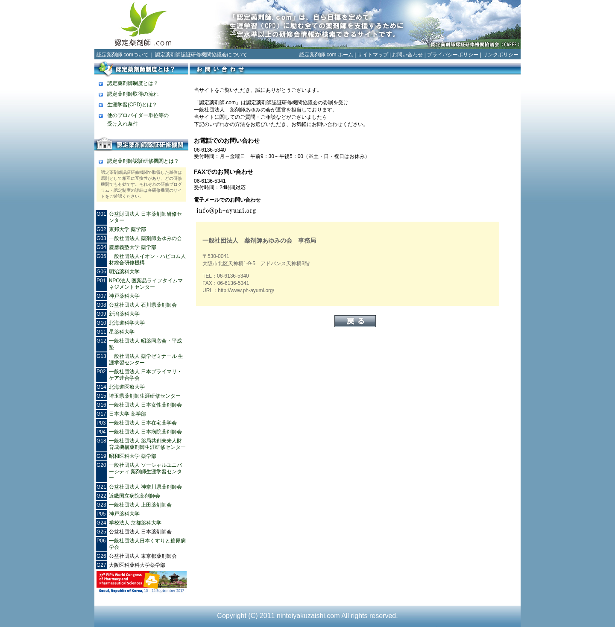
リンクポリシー (500, 55)
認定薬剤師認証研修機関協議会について (201, 55)
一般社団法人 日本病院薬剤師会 (145, 432)
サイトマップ (372, 55)
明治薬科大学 (124, 272)
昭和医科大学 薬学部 (132, 456)
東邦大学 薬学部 (127, 229)
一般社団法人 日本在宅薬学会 (143, 423)
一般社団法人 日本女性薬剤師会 (145, 405)
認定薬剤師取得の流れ (132, 94)
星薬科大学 (122, 332)
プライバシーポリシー (452, 55)
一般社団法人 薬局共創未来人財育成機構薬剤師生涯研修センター (147, 444)
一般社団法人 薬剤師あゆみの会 (145, 238)
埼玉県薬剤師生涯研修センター (145, 396)
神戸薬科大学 (124, 296)
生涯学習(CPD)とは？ (132, 105)
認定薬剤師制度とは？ (132, 83)
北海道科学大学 (127, 323)
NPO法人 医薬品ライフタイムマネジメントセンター (146, 284)
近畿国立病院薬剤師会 (134, 496)
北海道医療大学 (127, 387)
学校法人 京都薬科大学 (135, 523)
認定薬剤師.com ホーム (326, 55)
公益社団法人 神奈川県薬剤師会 (145, 487)
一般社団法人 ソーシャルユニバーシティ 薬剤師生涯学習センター (145, 471)
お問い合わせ (407, 55)
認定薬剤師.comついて (123, 55)
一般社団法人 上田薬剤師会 (140, 505)
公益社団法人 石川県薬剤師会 (143, 305)
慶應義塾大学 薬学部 (132, 247)
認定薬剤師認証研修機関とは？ (143, 161)
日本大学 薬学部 (127, 414)
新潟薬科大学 (124, 314)
